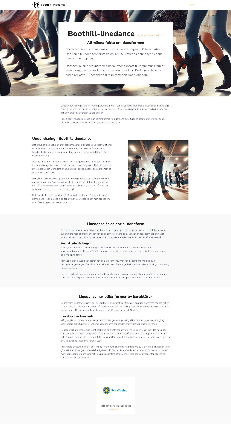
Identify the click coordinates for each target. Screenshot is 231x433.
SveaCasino (115, 409)
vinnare (61, 189)
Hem (191, 5)
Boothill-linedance (48, 5)
